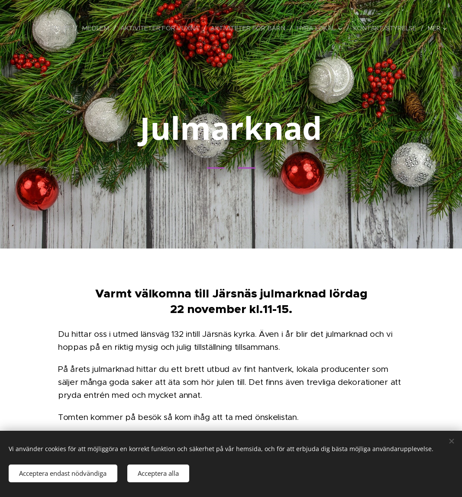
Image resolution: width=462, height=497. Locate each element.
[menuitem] (64, 28)
